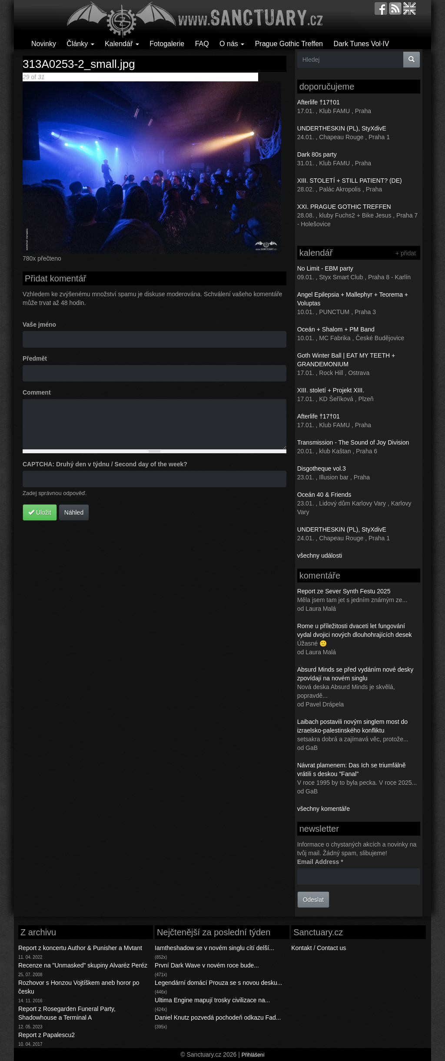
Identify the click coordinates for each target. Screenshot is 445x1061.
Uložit (39, 512)
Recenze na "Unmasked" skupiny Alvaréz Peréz (82, 965)
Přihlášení (253, 1055)
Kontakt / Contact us (318, 947)
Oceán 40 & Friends (324, 494)
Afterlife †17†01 (318, 102)
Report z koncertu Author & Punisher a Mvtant (80, 947)
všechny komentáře (323, 808)
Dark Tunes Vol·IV (361, 43)
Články (80, 43)
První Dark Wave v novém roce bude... (207, 965)
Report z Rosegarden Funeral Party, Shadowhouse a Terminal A (67, 1013)
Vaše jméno (39, 324)
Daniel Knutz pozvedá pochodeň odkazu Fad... (218, 1017)
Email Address (320, 861)
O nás (231, 43)
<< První (86, 77)
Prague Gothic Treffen (289, 43)
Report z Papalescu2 (46, 1034)
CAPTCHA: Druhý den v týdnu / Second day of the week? (105, 464)
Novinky (43, 43)
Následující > (158, 77)
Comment (37, 392)
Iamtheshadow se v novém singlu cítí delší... (214, 947)
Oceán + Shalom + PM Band (336, 329)
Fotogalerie (166, 43)
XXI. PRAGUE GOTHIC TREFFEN (344, 206)
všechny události (319, 555)
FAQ (202, 43)
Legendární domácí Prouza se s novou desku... (218, 982)
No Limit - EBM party (325, 268)
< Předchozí (114, 77)
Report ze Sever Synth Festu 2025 (344, 591)
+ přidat (405, 253)
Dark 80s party (317, 154)
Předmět (35, 358)
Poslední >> (192, 77)
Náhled (73, 512)
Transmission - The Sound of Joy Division (353, 442)
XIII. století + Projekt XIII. (330, 390)
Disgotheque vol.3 (321, 468)
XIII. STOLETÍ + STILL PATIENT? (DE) (349, 180)
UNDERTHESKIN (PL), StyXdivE (341, 128)
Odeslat (313, 899)
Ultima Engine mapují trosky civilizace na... (212, 1000)
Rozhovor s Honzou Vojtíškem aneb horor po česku (78, 987)
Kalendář (122, 43)
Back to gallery (238, 77)
